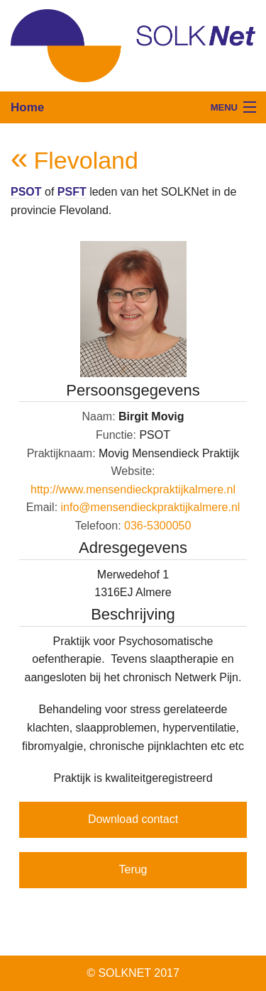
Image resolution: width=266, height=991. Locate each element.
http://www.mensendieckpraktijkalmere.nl (133, 489)
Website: (133, 471)
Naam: (98, 416)
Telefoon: (98, 526)
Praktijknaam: (61, 453)
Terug (132, 869)
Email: (41, 507)
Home (27, 107)
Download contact (133, 819)
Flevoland (85, 160)
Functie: (116, 435)
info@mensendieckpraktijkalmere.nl (150, 507)
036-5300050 (157, 526)
